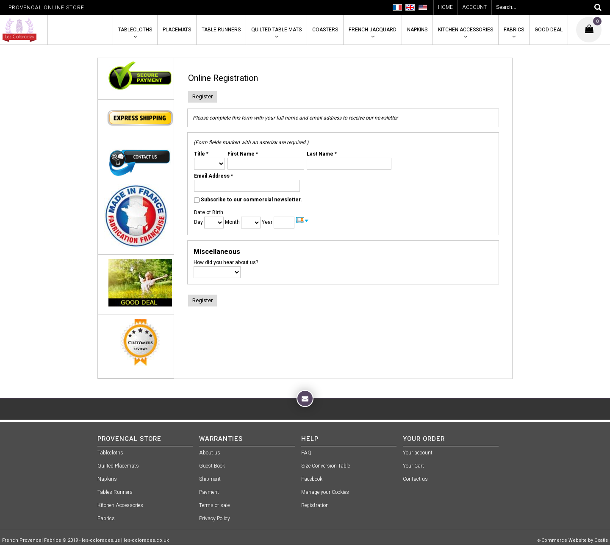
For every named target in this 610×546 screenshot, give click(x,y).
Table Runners (221, 29)
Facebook (311, 479)
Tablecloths (135, 29)
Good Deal (549, 29)
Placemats (177, 29)
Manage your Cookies (325, 492)
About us (209, 453)
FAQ (306, 453)
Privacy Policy (214, 518)
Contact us (415, 479)
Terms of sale (214, 505)
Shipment (210, 479)
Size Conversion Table (325, 466)
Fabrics (514, 29)
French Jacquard (372, 29)
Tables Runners (115, 492)
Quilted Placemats (118, 466)
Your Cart (413, 466)
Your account (418, 453)
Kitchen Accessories (465, 29)
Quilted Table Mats (276, 29)
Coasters (325, 29)
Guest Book (212, 466)
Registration (315, 505)
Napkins (417, 29)
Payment (209, 492)
